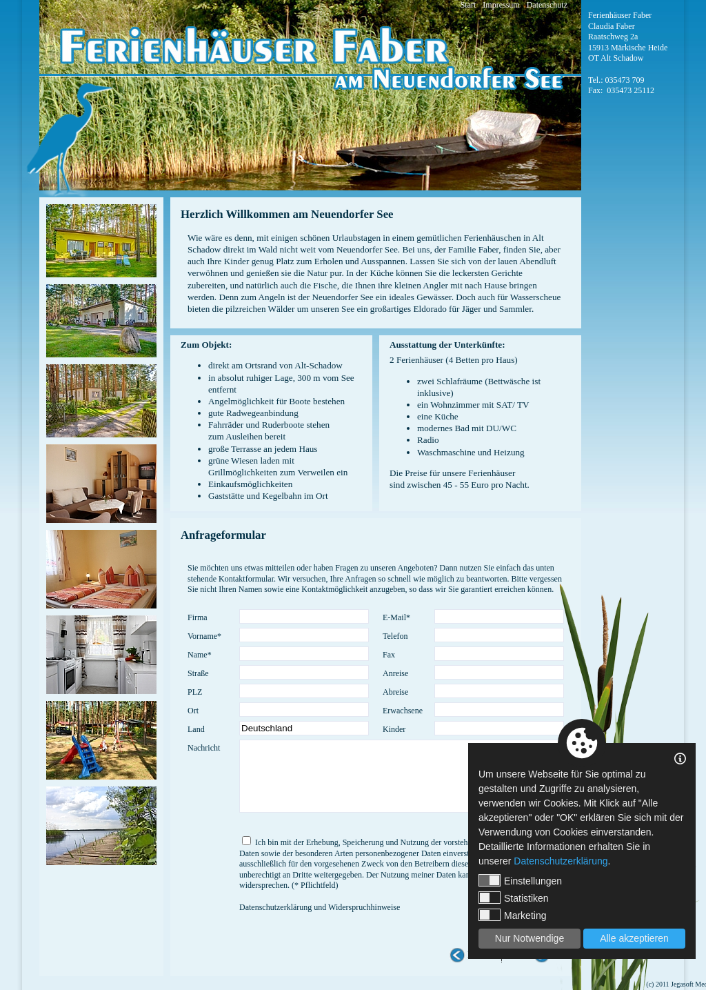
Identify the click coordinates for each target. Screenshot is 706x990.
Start (468, 5)
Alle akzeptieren (634, 938)
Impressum (501, 5)
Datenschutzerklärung (560, 861)
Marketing (512, 915)
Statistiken (513, 897)
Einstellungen (520, 880)
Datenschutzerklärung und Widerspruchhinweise (319, 907)
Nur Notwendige (529, 938)
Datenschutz (547, 5)
